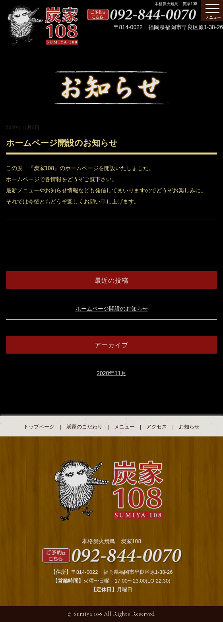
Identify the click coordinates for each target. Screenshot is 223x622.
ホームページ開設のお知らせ (112, 308)
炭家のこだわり (84, 427)
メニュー (124, 427)
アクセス (156, 427)
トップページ (38, 427)
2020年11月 (111, 373)
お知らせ (189, 427)
